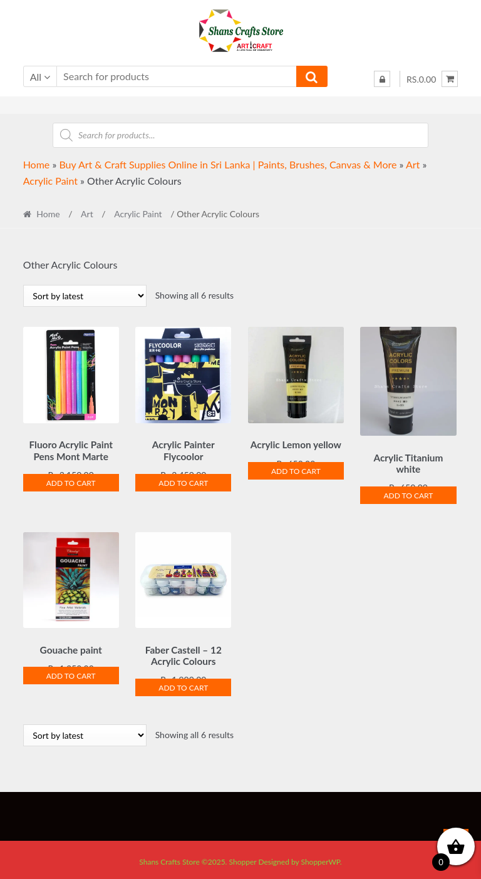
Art (413, 164)
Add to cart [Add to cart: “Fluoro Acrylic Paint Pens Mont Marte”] (71, 481)
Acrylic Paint (50, 181)
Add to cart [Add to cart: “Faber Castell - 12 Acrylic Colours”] (183, 684)
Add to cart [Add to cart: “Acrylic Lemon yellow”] (296, 469)
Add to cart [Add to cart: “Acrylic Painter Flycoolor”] (183, 481)
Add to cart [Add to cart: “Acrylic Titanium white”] (408, 493)
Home (36, 164)
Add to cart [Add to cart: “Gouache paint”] (71, 672)
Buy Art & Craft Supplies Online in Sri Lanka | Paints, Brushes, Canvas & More (227, 164)
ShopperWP (320, 858)
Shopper (243, 858)
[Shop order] (85, 296)
